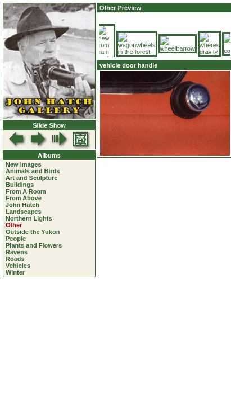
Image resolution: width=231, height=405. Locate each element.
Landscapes (24, 211)
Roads (15, 258)
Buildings (20, 184)
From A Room (26, 191)
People (16, 238)
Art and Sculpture (31, 177)
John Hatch (22, 204)
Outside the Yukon (33, 231)
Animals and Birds (33, 171)
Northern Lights (29, 218)
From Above (24, 198)
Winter (15, 272)
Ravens (17, 252)
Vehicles (18, 265)
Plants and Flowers (34, 245)
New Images (24, 164)
